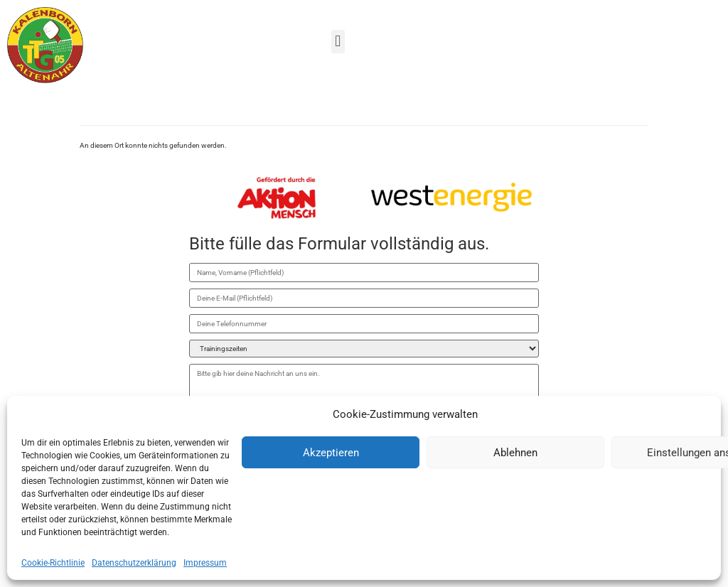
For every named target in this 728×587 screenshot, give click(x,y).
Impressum (205, 563)
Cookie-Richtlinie (53, 563)
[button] (338, 41)
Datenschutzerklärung (134, 563)
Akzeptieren (331, 452)
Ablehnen (515, 452)
